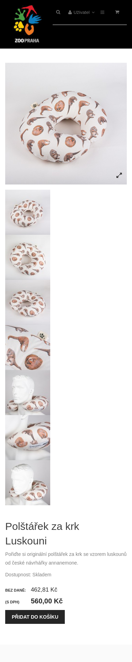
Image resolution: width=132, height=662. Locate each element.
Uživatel (81, 12)
